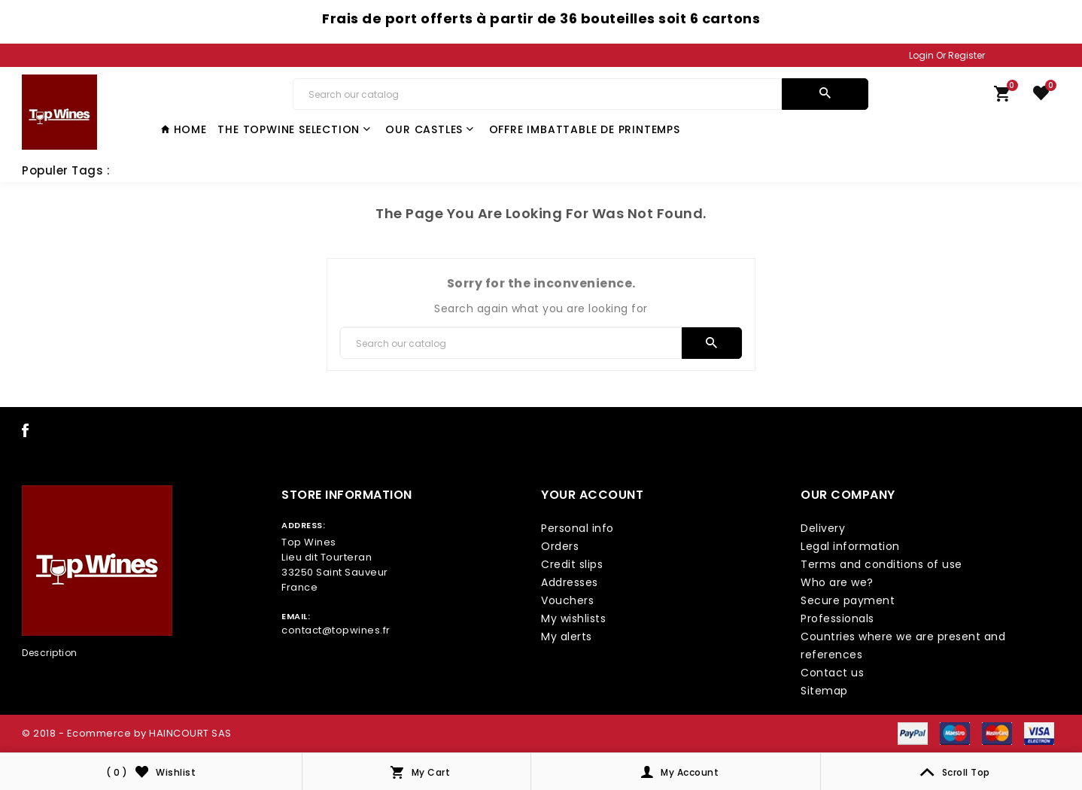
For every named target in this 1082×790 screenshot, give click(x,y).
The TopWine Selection (294, 129)
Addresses (569, 582)
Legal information (850, 546)
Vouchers (567, 600)
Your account (592, 494)
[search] (825, 94)
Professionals (837, 618)
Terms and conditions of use (881, 564)
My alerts (566, 636)
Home (184, 129)
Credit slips (572, 564)
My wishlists (573, 618)
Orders (560, 546)
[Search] (537, 94)
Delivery (823, 528)
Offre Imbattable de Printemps (584, 129)
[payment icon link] (913, 732)
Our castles (429, 129)
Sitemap (824, 690)
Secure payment (848, 600)
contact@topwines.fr (336, 630)
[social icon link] (25, 433)
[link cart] (1002, 97)
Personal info (577, 528)
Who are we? (837, 582)
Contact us (832, 672)
